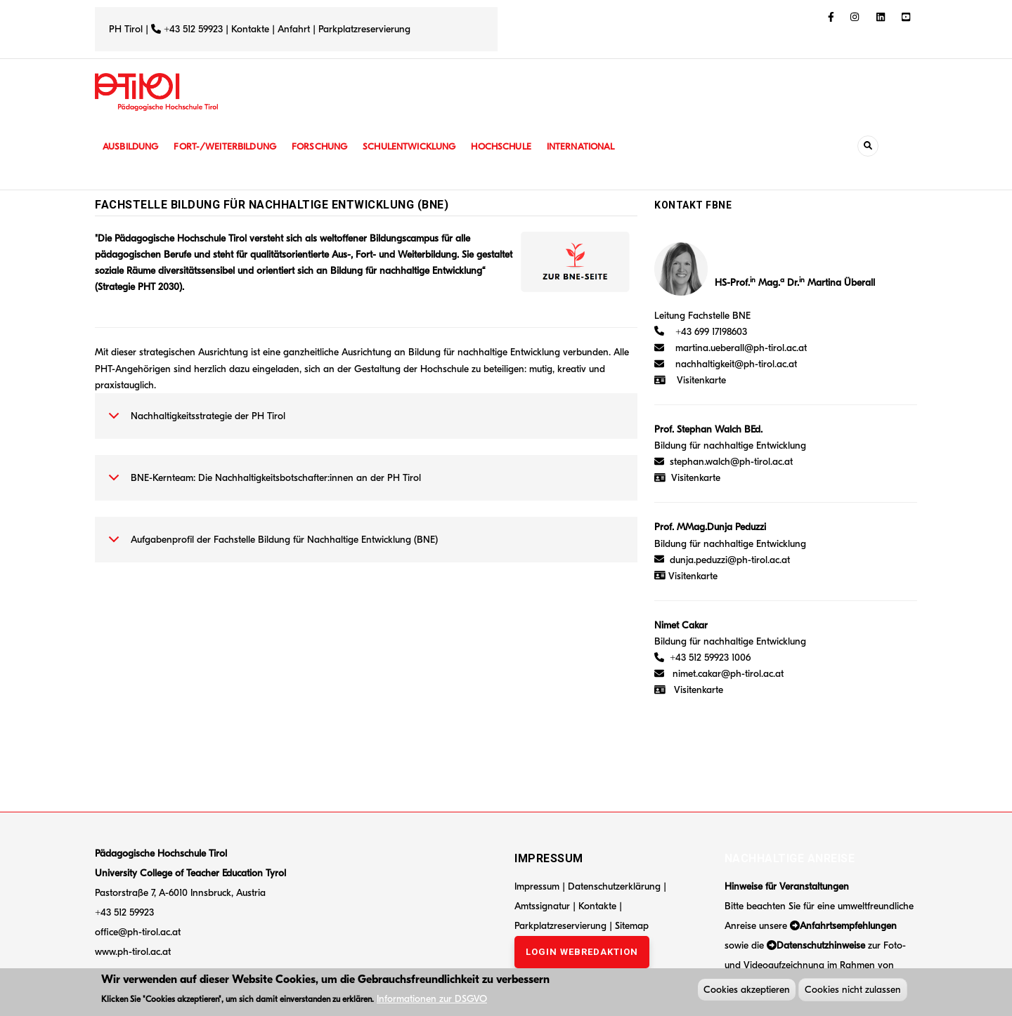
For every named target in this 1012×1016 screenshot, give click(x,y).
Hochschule (516, 146)
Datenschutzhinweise (821, 945)
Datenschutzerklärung (614, 886)
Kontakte (250, 29)
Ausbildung (132, 146)
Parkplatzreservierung (364, 29)
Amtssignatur (543, 906)
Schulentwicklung (420, 146)
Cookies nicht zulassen (853, 991)
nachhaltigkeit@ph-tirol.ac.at (736, 364)
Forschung (328, 146)
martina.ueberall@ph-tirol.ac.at (741, 348)
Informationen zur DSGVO (432, 1000)
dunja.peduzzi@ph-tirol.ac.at (730, 560)
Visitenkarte (701, 380)
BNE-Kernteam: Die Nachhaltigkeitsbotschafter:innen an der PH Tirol (262, 485)
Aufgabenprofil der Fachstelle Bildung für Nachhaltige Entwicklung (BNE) (270, 547)
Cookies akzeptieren (746, 991)
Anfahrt (295, 29)
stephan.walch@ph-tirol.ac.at (731, 462)
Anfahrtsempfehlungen (848, 926)
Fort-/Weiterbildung (230, 146)
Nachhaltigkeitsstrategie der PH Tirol (194, 423)
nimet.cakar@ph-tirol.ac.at (728, 674)
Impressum (536, 886)
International (599, 146)
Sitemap (632, 926)
